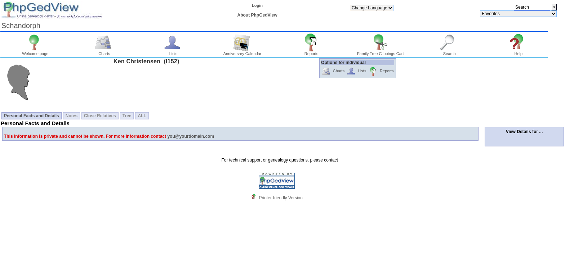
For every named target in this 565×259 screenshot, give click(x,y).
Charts (104, 52)
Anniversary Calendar (242, 52)
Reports (311, 52)
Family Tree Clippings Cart (380, 52)
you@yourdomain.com (190, 136)
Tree (127, 115)
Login (257, 5)
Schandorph (20, 25)
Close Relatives (100, 115)
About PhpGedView (257, 15)
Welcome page (35, 52)
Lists (173, 52)
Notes (71, 115)
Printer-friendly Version (281, 197)
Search (449, 52)
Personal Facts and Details (31, 115)
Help (518, 52)
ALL (142, 115)
